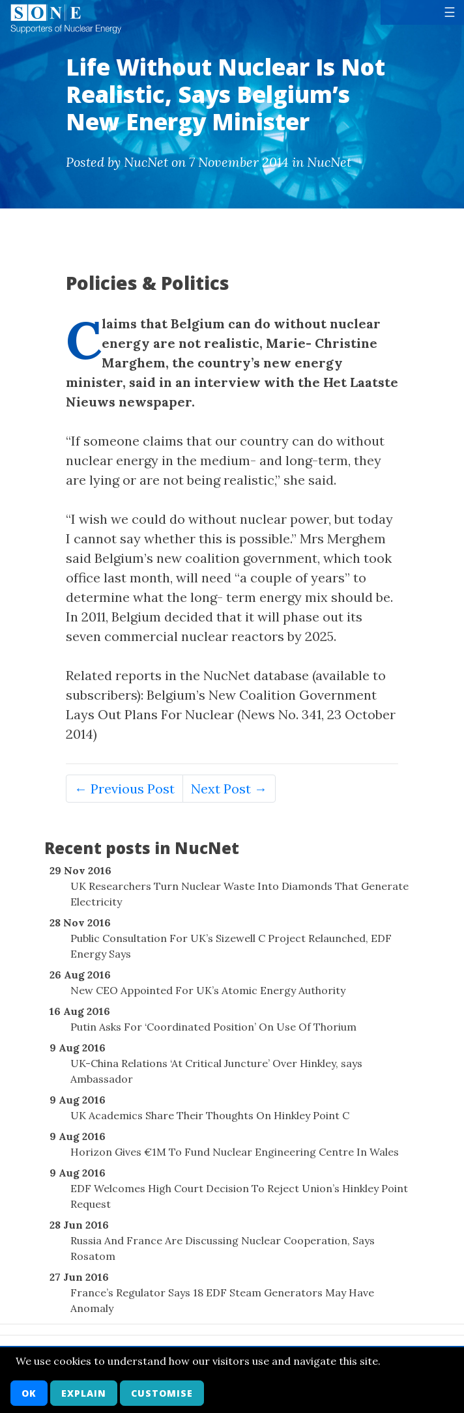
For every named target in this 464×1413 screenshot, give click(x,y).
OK (29, 1393)
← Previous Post (124, 788)
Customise (162, 1393)
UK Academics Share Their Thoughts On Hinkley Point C (209, 1115)
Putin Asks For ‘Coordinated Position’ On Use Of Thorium (213, 1026)
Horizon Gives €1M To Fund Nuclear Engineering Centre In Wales (234, 1151)
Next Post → (229, 788)
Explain (83, 1393)
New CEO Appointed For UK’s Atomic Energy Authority (207, 990)
